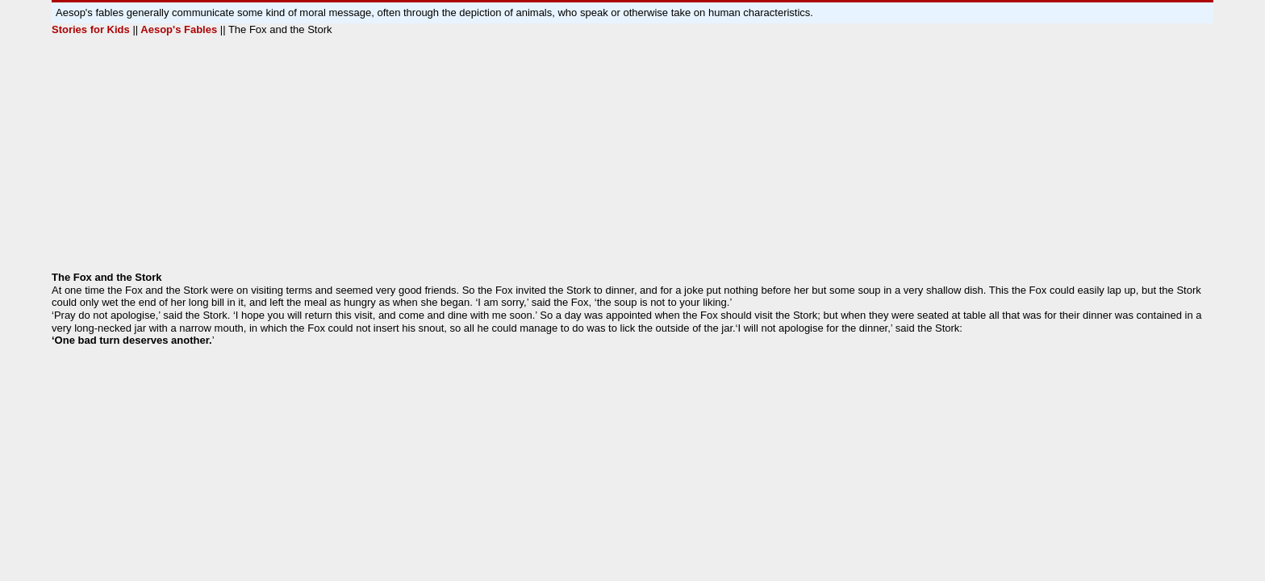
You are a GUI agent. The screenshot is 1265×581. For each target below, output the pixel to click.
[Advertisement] (536, 158)
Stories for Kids (92, 29)
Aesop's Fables (177, 29)
